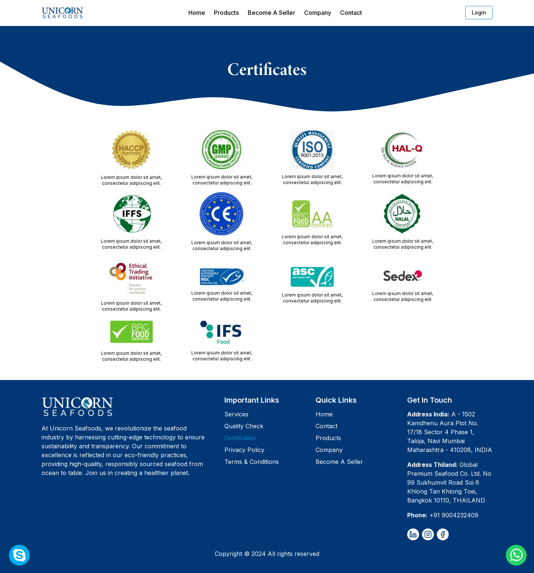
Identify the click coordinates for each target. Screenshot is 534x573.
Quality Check (243, 426)
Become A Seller (271, 12)
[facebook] (443, 534)
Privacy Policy (244, 450)
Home (196, 12)
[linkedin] (413, 534)
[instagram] (428, 534)
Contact (351, 12)
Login (479, 12)
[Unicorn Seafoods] (130, 406)
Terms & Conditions (251, 461)
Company (317, 12)
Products (226, 12)
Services (236, 414)
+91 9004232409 (453, 515)
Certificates (240, 438)
